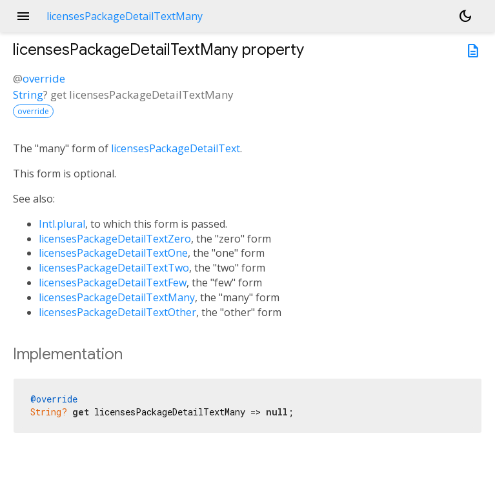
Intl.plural (62, 224)
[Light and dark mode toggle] (465, 16)
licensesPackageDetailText (175, 148)
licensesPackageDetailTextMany (117, 297)
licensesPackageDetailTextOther (117, 312)
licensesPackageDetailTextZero (115, 239)
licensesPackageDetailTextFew (113, 282)
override (44, 78)
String (28, 94)
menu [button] (23, 16)
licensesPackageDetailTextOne (113, 253)
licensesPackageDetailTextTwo (114, 268)
